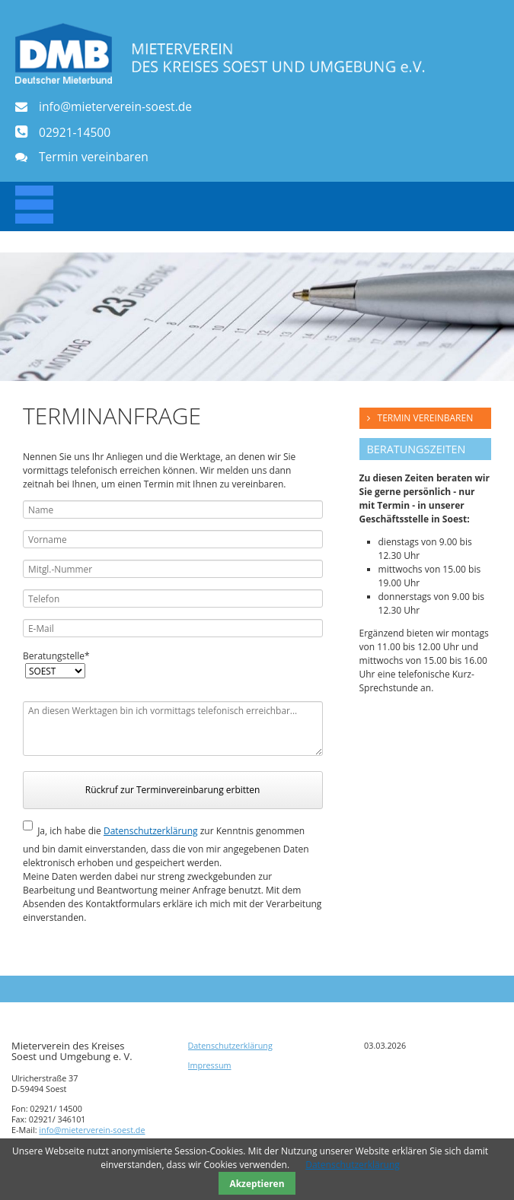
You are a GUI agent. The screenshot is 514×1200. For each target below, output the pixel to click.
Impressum (209, 1065)
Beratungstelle (56, 655)
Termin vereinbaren (93, 157)
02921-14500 (74, 132)
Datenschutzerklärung (151, 830)
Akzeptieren (257, 1183)
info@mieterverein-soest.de (115, 107)
